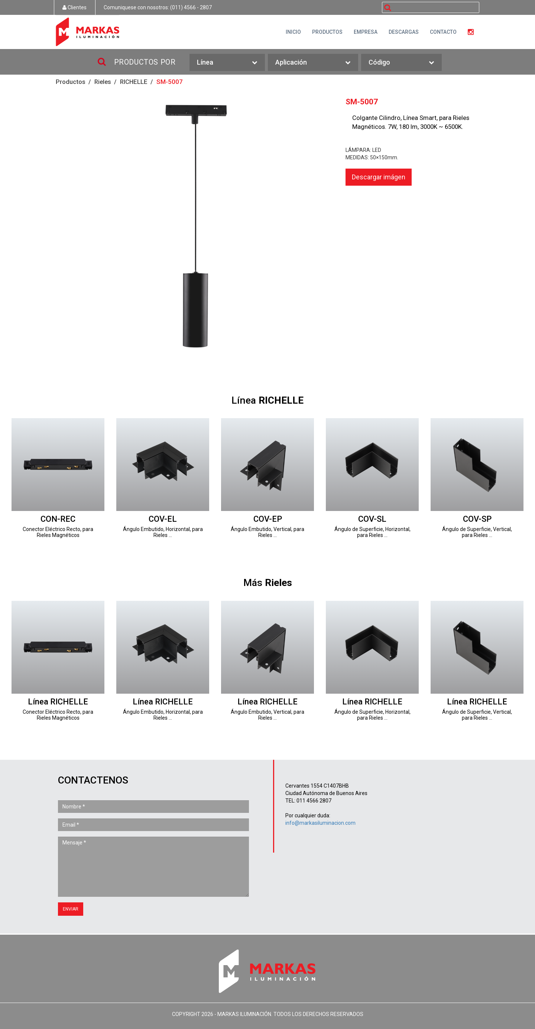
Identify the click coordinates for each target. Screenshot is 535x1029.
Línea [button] (227, 63)
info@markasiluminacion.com (320, 823)
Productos (70, 81)
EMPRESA (365, 32)
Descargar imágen (378, 177)
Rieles (102, 81)
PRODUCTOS (327, 32)
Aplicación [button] (313, 63)
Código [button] (401, 63)
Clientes (74, 7)
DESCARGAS (404, 32)
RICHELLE (133, 81)
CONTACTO (443, 32)
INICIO (293, 32)
